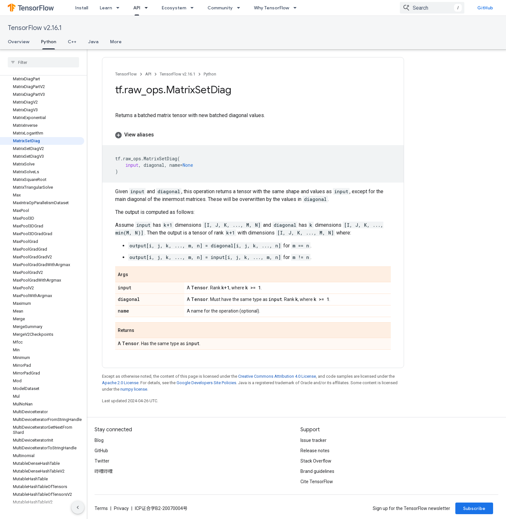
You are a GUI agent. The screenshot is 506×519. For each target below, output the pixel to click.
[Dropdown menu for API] (148, 7)
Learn (106, 8)
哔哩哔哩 (104, 471)
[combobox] (432, 8)
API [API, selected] (136, 8)
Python (210, 74)
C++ (72, 42)
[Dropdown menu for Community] (240, 7)
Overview (18, 42)
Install (81, 8)
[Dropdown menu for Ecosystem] (194, 7)
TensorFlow (126, 74)
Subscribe (474, 508)
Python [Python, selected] (48, 42)
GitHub (485, 8)
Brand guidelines (317, 471)
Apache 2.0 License (120, 382)
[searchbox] (43, 62)
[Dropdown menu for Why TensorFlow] (297, 7)
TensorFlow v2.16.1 (35, 28)
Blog (99, 440)
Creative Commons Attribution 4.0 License (277, 376)
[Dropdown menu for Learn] (119, 7)
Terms (101, 508)
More (116, 42)
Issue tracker (313, 440)
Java (93, 42)
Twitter (102, 461)
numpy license (133, 389)
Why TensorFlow (271, 8)
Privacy (121, 508)
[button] (253, 135)
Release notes (314, 450)
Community (220, 8)
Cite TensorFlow (316, 481)
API (148, 74)
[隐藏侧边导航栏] (77, 507)
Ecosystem (174, 8)
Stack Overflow (315, 461)
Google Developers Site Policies (206, 382)
